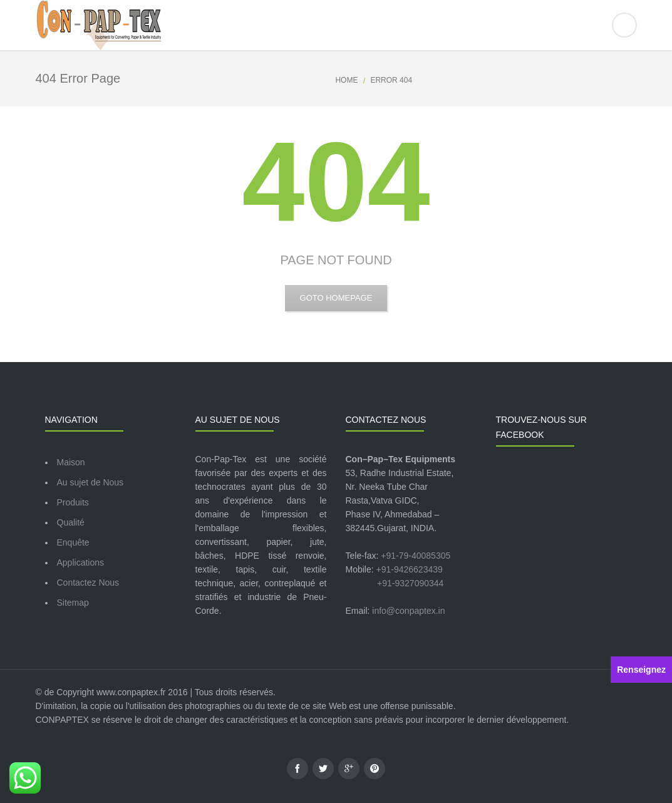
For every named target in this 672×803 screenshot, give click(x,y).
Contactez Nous (88, 583)
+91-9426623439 (409, 569)
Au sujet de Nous (90, 482)
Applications (81, 562)
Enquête (73, 542)
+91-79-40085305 (415, 556)
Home (346, 80)
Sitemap (73, 603)
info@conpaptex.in (408, 611)
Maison (71, 462)
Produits (73, 502)
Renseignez (641, 670)
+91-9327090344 (410, 583)
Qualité (71, 522)
